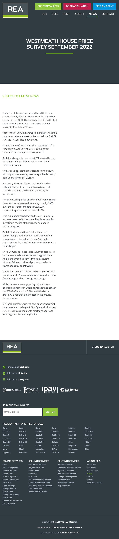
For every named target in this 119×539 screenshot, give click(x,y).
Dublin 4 (39, 432)
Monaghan (40, 449)
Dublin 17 (72, 439)
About (79, 14)
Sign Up (50, 412)
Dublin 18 (88, 439)
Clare (38, 428)
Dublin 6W (89, 432)
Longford (72, 446)
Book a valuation (77, 6)
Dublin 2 (6, 432)
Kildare (87, 442)
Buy (44, 14)
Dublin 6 (71, 432)
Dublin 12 (88, 435)
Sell (55, 14)
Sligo (87, 449)
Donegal (71, 428)
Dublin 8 (22, 435)
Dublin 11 (72, 435)
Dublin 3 (22, 432)
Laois (21, 446)
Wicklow (71, 453)
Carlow (5, 428)
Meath (21, 449)
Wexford (55, 453)
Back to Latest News (22, 96)
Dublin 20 (6, 442)
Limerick (55, 446)
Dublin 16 (56, 439)
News (93, 14)
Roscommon (73, 449)
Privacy (78, 527)
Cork (54, 428)
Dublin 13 (6, 439)
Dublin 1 (88, 428)
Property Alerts (48, 6)
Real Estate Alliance (63, 522)
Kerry (70, 442)
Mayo (5, 449)
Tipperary (6, 453)
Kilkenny (6, 446)
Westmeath (40, 453)
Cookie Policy (43, 527)
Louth (87, 446)
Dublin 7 (6, 435)
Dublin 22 (23, 442)
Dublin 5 (55, 432)
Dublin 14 (23, 439)
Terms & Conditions (62, 527)
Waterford (23, 453)
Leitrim (38, 446)
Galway (55, 442)
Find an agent (105, 6)
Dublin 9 (39, 435)
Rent (66, 14)
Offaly (54, 449)
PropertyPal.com (70, 533)
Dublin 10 (56, 435)
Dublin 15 (39, 439)
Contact (107, 14)
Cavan (21, 428)
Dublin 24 (39, 442)
